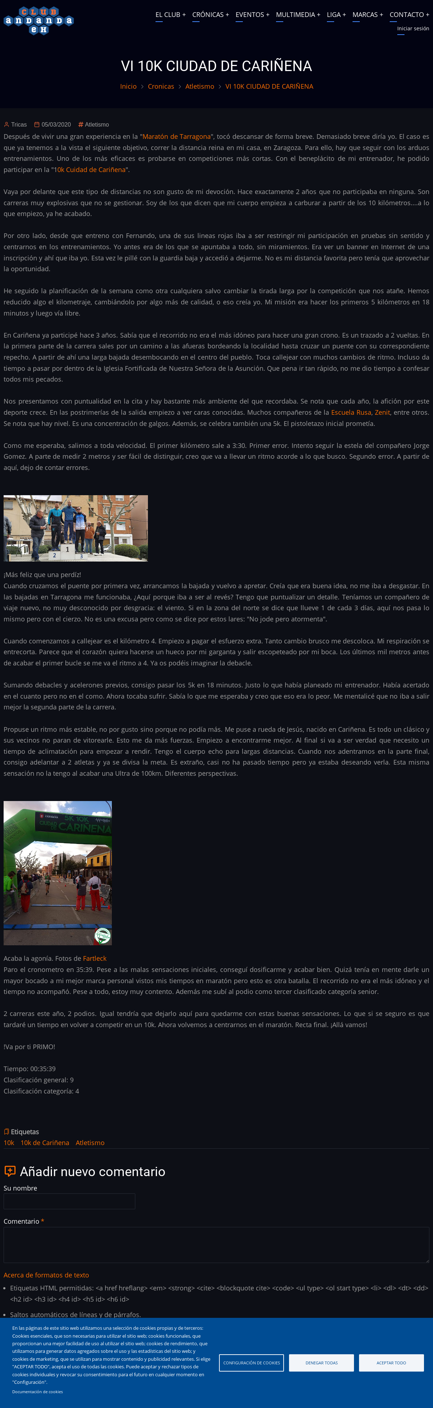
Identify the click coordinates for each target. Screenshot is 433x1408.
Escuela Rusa (351, 412)
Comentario (21, 1221)
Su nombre (20, 1188)
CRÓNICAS (208, 14)
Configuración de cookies (251, 1362)
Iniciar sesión (413, 28)
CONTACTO (407, 14)
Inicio (128, 86)
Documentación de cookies (37, 1391)
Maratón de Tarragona (177, 136)
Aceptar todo (391, 1362)
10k (9, 1142)
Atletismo (199, 86)
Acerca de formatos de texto (46, 1275)
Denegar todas (322, 1362)
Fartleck (94, 958)
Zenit (382, 412)
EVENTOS (250, 14)
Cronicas (161, 86)
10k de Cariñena (45, 1142)
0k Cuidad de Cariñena (91, 169)
